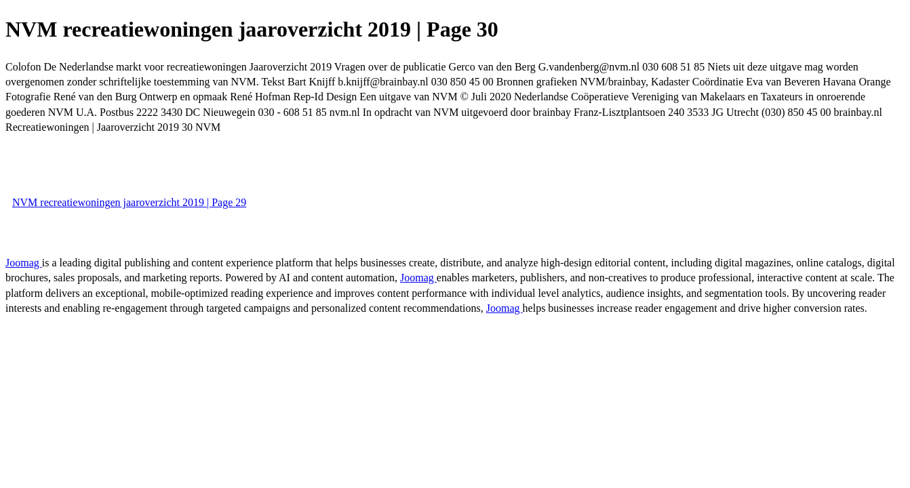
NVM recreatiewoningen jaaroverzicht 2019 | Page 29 (129, 202)
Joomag (23, 262)
